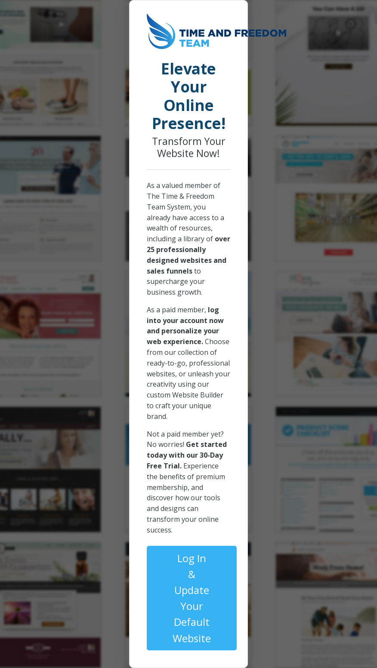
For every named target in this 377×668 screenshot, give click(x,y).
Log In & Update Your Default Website (192, 598)
